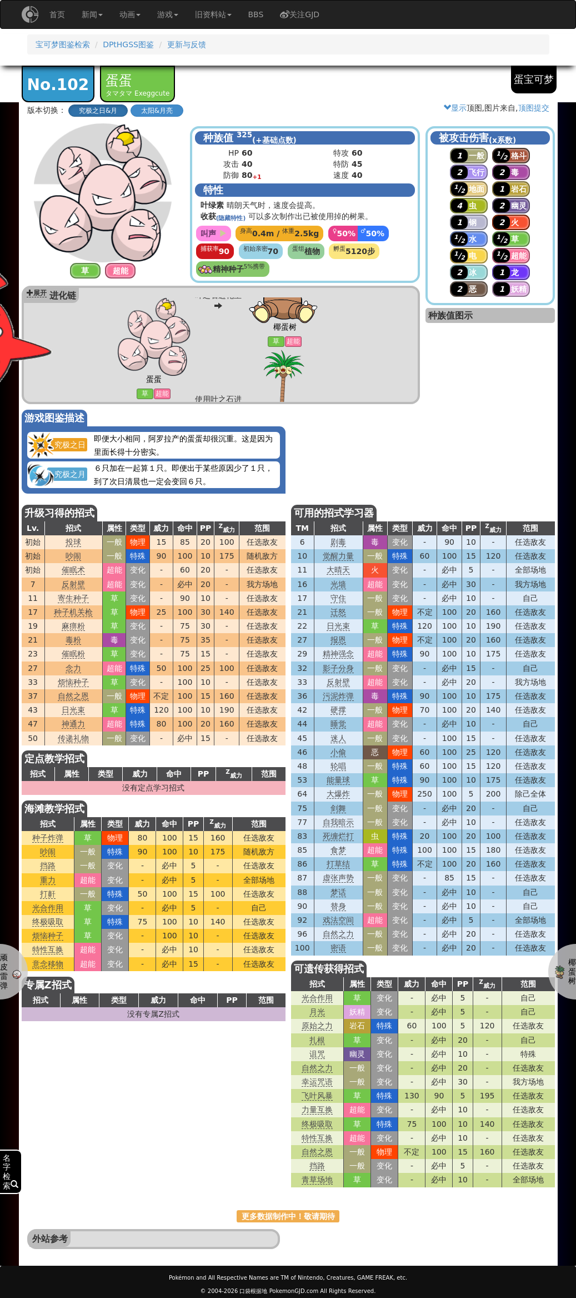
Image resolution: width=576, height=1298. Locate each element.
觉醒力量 (338, 555)
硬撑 (338, 709)
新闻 (92, 14)
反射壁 (73, 584)
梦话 (338, 892)
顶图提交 (533, 107)
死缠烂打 (338, 836)
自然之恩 (73, 696)
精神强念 (338, 653)
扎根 (317, 1040)
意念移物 (47, 963)
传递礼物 (73, 738)
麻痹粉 (73, 625)
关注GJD (299, 14)
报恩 (338, 639)
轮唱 (338, 766)
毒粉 (73, 639)
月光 (317, 1011)
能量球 (338, 779)
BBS (256, 14)
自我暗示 (338, 822)
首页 (57, 14)
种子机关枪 (73, 612)
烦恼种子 (73, 682)
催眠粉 (73, 653)
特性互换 (47, 949)
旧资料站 (213, 14)
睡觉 (338, 723)
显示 (455, 107)
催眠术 (73, 569)
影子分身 (338, 668)
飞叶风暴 (317, 1095)
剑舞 (338, 808)
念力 (73, 668)
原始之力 (317, 1025)
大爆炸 (338, 793)
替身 (338, 906)
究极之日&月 (98, 111)
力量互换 (317, 1109)
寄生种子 (73, 598)
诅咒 (317, 1054)
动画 (130, 14)
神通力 (73, 723)
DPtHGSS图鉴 (128, 44)
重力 (48, 880)
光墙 (338, 584)
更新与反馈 (186, 44)
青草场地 (317, 1179)
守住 (338, 598)
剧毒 (338, 542)
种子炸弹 (47, 837)
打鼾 (48, 893)
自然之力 (338, 933)
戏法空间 (338, 920)
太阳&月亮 (157, 111)
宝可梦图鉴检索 (63, 44)
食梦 (338, 850)
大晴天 (338, 569)
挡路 (48, 865)
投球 (73, 542)
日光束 (73, 709)
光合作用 (47, 907)
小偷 (338, 752)
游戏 (167, 14)
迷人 (338, 738)
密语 (338, 947)
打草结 (338, 863)
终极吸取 (47, 921)
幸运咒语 (317, 1081)
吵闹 (73, 555)
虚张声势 (338, 877)
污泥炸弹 (338, 696)
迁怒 (338, 612)
